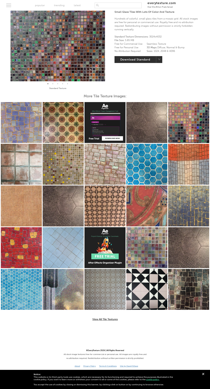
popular (40, 5)
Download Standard (135, 59)
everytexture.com (161, 4)
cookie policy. (152, 379)
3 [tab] (57, 83)
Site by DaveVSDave (129, 366)
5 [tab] (67, 83)
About (77, 366)
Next (107, 46)
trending (59, 5)
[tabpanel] (57, 46)
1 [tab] (48, 83)
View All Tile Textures (105, 319)
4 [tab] (62, 83)
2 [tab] (52, 83)
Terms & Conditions (108, 366)
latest (77, 5)
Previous (8, 46)
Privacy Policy (89, 366)
